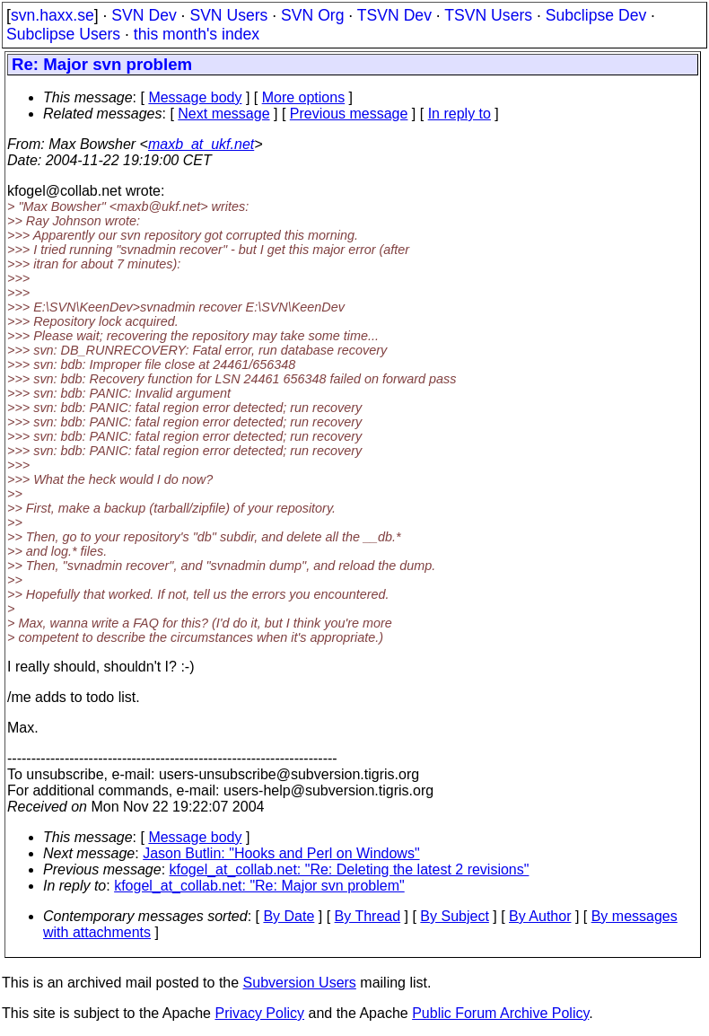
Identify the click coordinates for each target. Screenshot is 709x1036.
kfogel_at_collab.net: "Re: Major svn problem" (259, 885)
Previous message (349, 113)
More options (304, 97)
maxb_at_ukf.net (201, 144)
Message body (194, 97)
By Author (540, 916)
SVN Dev (143, 15)
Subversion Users (299, 982)
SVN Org (312, 15)
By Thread (368, 916)
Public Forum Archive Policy (500, 1013)
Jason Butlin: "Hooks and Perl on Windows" (281, 853)
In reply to (459, 113)
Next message (223, 113)
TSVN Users (488, 15)
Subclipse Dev (596, 15)
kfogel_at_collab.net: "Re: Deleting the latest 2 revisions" (350, 869)
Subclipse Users (63, 34)
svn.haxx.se (52, 15)
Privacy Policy (259, 1013)
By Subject (454, 916)
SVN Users (228, 15)
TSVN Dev (394, 15)
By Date (288, 916)
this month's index (196, 34)
